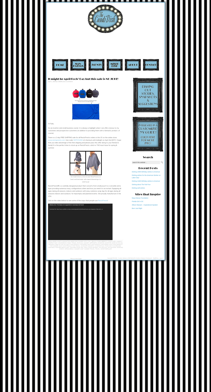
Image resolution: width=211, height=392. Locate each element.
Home (60, 65)
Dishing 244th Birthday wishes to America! (146, 181)
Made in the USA (117, 243)
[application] (80, 222)
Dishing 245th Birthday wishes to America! (146, 172)
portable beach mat (62, 247)
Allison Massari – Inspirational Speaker (145, 205)
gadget (86, 243)
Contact (151, 65)
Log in (161, 258)
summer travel (89, 249)
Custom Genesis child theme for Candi (128, 258)
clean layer (112, 241)
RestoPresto (103, 201)
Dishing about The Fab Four (141, 184)
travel (97, 249)
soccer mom (112, 247)
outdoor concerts (87, 246)
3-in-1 (89, 241)
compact (119, 241)
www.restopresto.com (56, 140)
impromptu (93, 243)
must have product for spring (98, 244)
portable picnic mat (76, 247)
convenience (62, 243)
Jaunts (96, 65)
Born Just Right (137, 208)
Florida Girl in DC (137, 201)
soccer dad (103, 247)
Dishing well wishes (138, 188)
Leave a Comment (67, 81)
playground (116, 246)
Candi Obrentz (102, 241)
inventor (108, 243)
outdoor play (99, 246)
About (133, 65)
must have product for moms (76, 244)
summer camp (79, 249)
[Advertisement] (167, 30)
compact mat (52, 243)
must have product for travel (69, 246)
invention (101, 243)
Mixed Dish (115, 65)
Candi (60, 81)
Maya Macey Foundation (140, 198)
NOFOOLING (78, 140)
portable (51, 247)
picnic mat (108, 246)
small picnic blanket (91, 247)
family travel (71, 243)
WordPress (156, 258)
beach (94, 241)
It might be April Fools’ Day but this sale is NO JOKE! (83, 79)
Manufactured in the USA (57, 244)
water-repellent (106, 249)
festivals (80, 243)
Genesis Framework (146, 258)
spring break (69, 249)
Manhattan (78, 65)
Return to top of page (75, 258)
